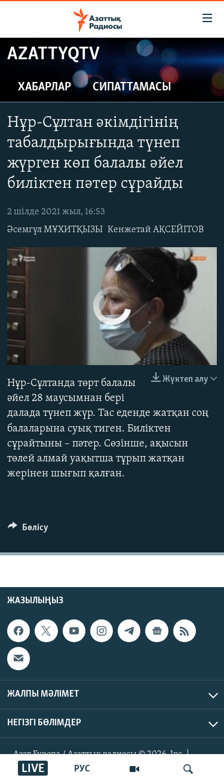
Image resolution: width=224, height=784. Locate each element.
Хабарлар (44, 87)
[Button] (28, 530)
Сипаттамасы (132, 87)
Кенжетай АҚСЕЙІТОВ (156, 230)
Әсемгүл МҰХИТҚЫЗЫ (55, 230)
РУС (82, 769)
